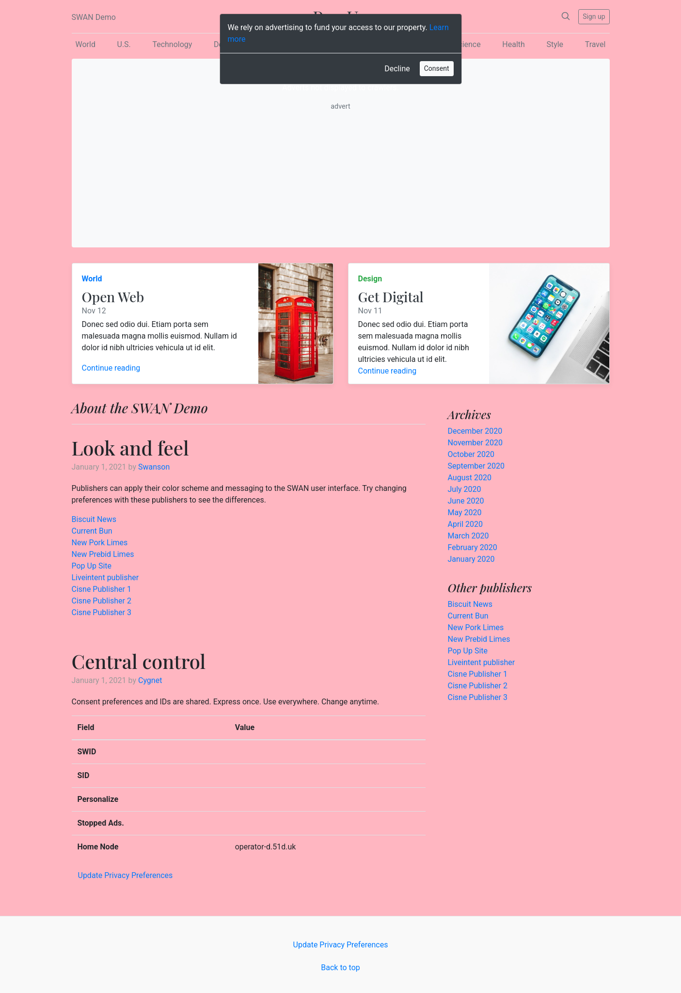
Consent (436, 68)
